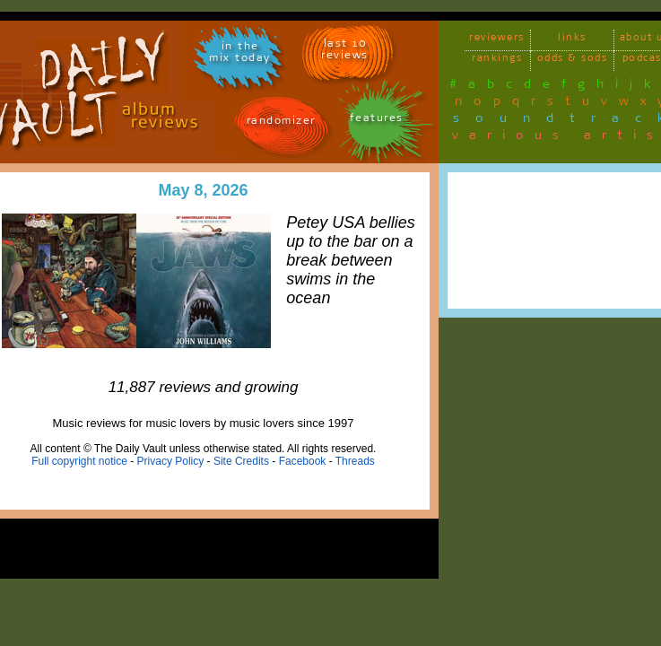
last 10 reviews (345, 52)
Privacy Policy (170, 461)
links (572, 40)
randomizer (281, 123)
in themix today (240, 55)
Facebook (302, 461)
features (377, 120)
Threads (355, 461)
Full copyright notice (79, 461)
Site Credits (241, 461)
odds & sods (572, 60)
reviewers (497, 40)
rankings (497, 60)
